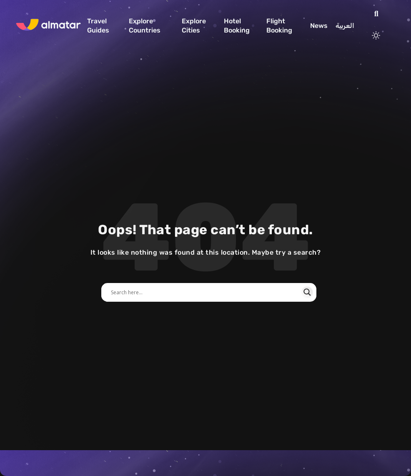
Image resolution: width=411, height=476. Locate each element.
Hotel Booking (237, 25)
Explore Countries (144, 25)
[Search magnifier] (307, 292)
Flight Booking (279, 25)
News (319, 26)
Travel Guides (98, 25)
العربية (345, 26)
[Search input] (205, 292)
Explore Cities (194, 25)
